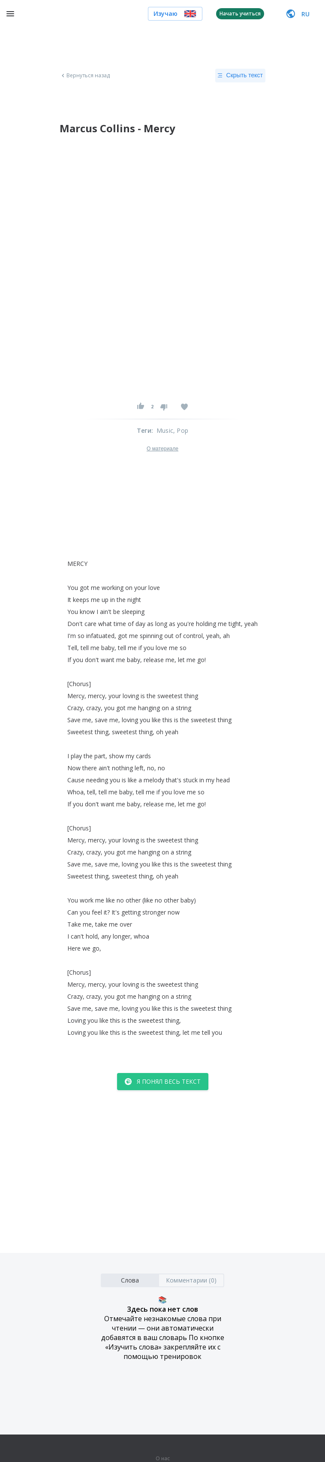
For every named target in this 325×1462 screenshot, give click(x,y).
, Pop (180, 430)
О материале (162, 449)
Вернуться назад (85, 75)
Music (164, 430)
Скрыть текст (240, 75)
